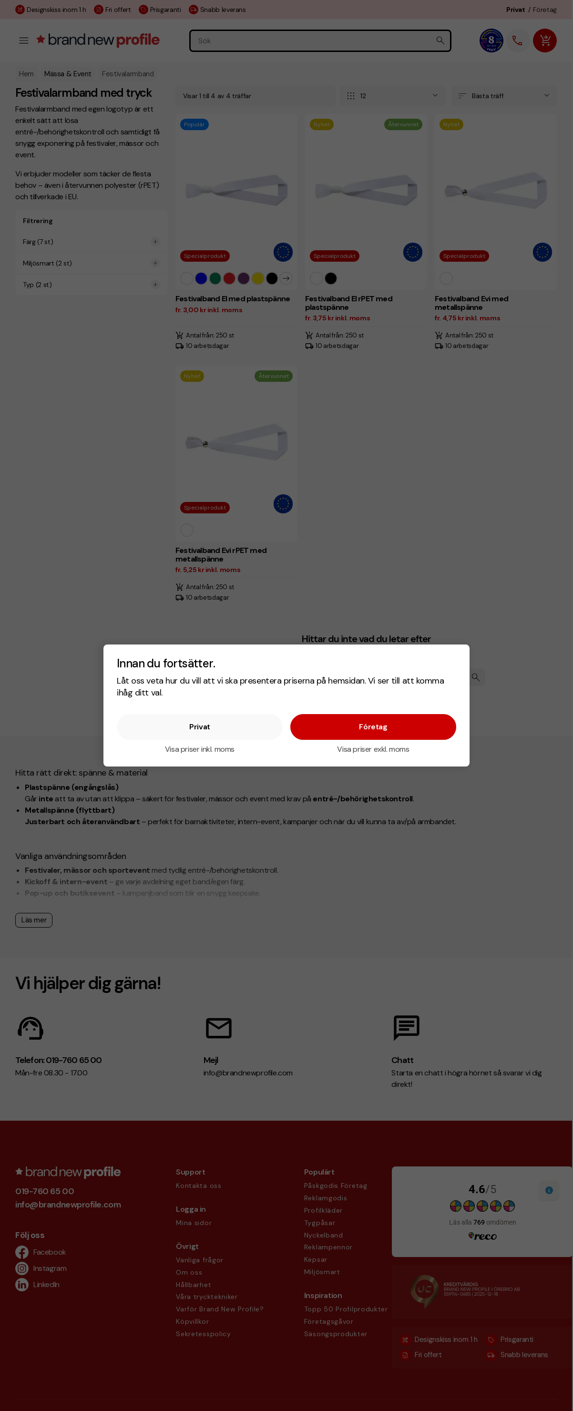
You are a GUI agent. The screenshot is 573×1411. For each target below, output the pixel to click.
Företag (373, 727)
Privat (199, 727)
